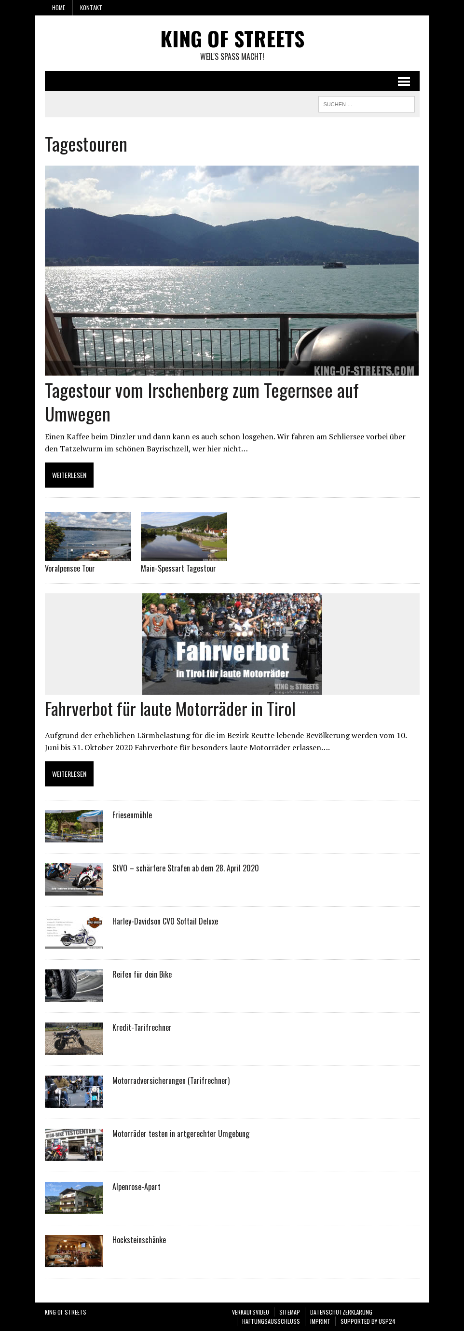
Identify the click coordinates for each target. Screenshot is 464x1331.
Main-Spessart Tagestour (178, 568)
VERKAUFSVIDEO (250, 1312)
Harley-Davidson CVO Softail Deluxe (165, 921)
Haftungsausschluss (271, 1321)
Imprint (320, 1321)
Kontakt (91, 7)
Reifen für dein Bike (142, 974)
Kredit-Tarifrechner (142, 1027)
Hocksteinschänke (139, 1240)
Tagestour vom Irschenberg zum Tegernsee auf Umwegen (202, 401)
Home (58, 7)
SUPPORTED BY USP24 (368, 1321)
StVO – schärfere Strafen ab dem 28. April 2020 (185, 868)
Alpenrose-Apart (136, 1186)
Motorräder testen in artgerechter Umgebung (180, 1133)
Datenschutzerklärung (341, 1312)
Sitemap (289, 1312)
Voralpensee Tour (70, 568)
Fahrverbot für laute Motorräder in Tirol (170, 708)
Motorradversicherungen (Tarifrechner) (171, 1080)
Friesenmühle (132, 815)
